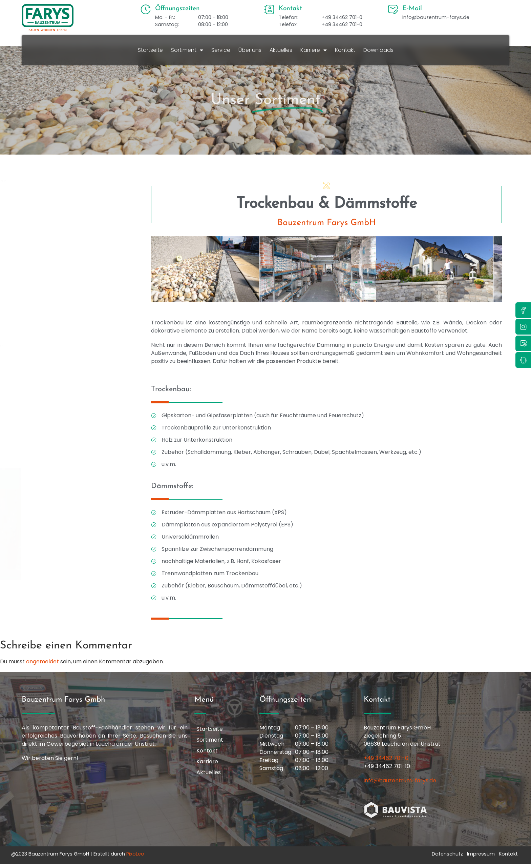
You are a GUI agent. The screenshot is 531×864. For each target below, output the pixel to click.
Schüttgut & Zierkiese (68, 400)
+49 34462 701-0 (386, 758)
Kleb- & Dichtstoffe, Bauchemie (80, 345)
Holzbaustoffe (59, 327)
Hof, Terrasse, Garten (67, 309)
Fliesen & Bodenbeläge (70, 291)
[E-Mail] (392, 9)
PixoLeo (135, 853)
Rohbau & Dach (61, 382)
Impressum (481, 853)
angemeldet (42, 661)
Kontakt (345, 50)
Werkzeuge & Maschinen (72, 455)
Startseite (150, 50)
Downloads (378, 50)
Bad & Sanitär (59, 199)
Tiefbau (51, 419)
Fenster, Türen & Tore (68, 272)
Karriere (313, 50)
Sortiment (187, 50)
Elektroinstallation (64, 236)
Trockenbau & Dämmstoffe (74, 437)
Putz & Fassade (61, 364)
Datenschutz (447, 853)
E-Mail (412, 8)
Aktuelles (281, 50)
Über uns (249, 50)
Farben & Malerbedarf (69, 254)
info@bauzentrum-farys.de (400, 780)
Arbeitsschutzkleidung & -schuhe (81, 181)
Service (220, 50)
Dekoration (55, 217)
